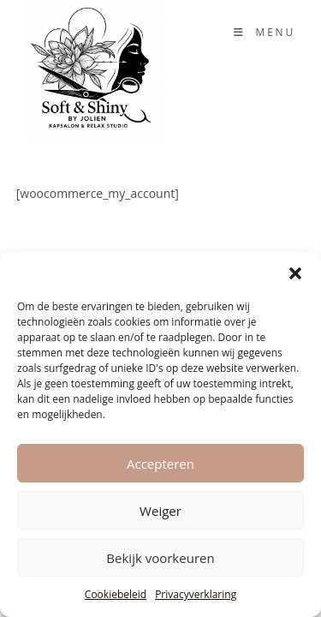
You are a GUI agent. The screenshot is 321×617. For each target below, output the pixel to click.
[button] (295, 273)
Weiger (160, 510)
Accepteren (160, 463)
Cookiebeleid (115, 594)
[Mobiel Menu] (264, 32)
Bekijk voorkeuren (160, 557)
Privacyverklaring (195, 594)
